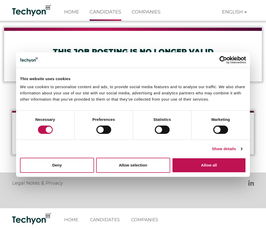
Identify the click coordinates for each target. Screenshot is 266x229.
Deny (57, 165)
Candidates (105, 12)
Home (71, 12)
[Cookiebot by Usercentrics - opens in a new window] (223, 60)
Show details (224, 149)
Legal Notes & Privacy (37, 183)
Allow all (209, 165)
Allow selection (133, 165)
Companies (146, 12)
